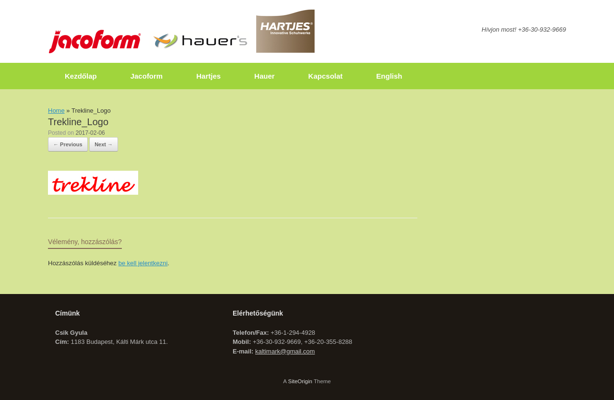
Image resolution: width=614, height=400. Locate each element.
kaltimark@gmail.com (285, 351)
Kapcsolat (325, 76)
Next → (103, 144)
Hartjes (208, 76)
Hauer (264, 76)
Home (56, 110)
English (389, 76)
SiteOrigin (300, 381)
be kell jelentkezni (143, 263)
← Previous (68, 144)
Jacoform (146, 76)
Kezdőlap (81, 76)
